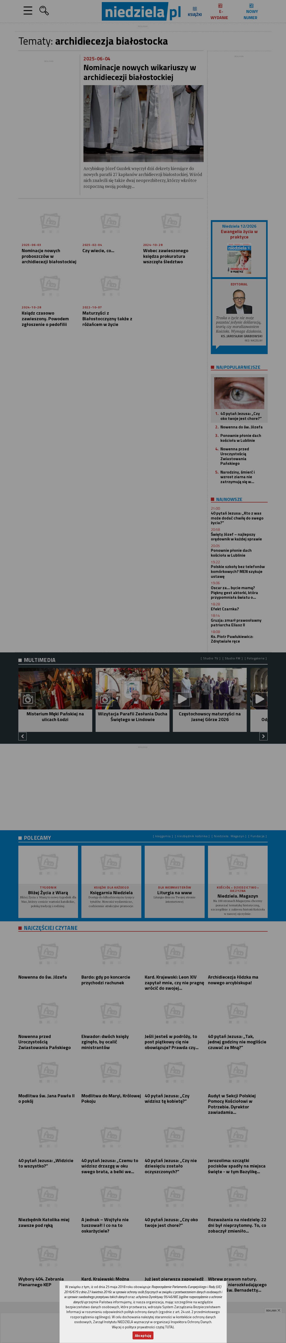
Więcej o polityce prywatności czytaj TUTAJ (143, 1327)
